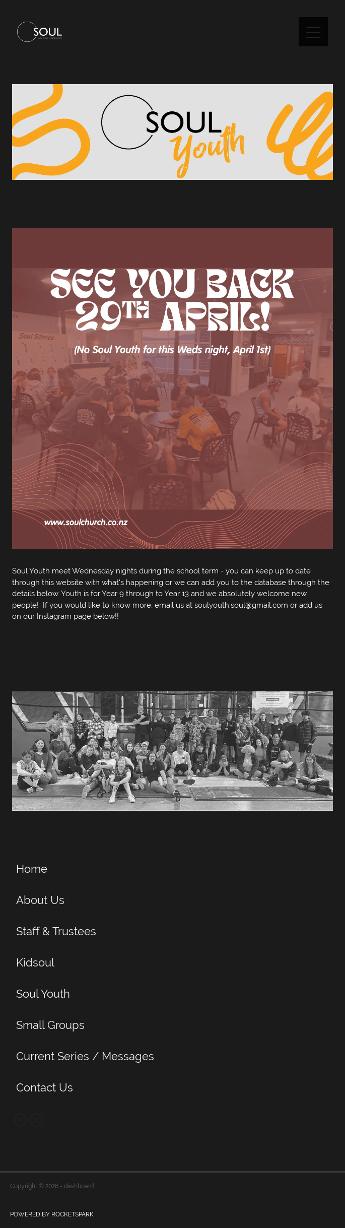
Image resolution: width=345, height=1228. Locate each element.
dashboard (79, 1186)
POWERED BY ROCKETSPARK (52, 1214)
